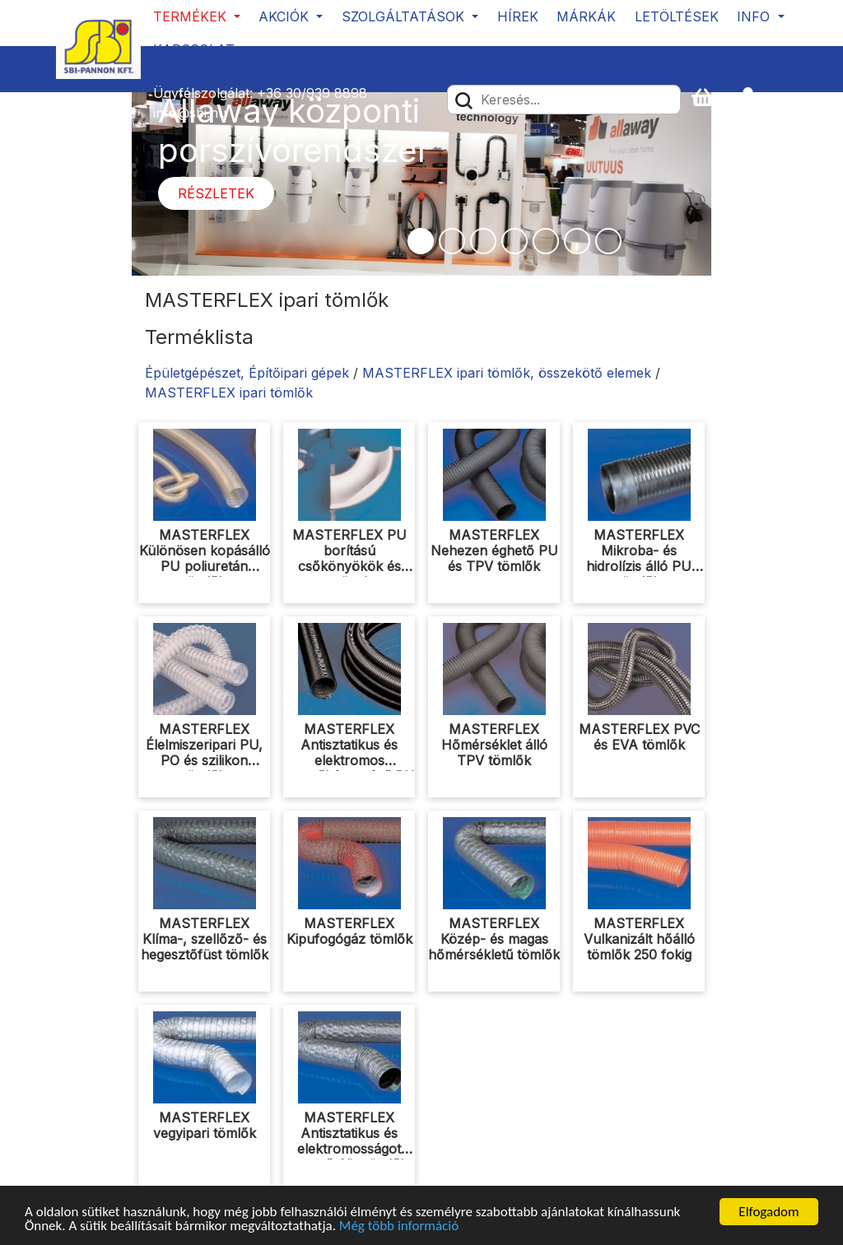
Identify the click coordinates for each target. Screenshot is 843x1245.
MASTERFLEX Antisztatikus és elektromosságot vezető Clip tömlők (349, 1141)
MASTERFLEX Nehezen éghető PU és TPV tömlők (494, 550)
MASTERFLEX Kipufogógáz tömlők (349, 931)
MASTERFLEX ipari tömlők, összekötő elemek (506, 373)
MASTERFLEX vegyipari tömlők (204, 1125)
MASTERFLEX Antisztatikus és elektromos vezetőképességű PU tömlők (349, 761)
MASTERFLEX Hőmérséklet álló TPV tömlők (494, 745)
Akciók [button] (285, 16)
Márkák (586, 16)
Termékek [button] (192, 16)
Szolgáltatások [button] (405, 16)
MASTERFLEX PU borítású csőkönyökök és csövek (349, 559)
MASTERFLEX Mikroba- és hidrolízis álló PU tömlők (639, 559)
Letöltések (677, 16)
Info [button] (755, 16)
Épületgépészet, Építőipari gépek (247, 373)
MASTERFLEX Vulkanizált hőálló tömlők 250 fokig (639, 939)
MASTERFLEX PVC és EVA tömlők (639, 737)
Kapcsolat (194, 49)
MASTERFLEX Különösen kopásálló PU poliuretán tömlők (204, 559)
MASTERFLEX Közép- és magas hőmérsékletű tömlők (494, 939)
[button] (755, 98)
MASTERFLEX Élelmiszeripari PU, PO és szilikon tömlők (204, 753)
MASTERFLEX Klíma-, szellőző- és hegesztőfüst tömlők (204, 939)
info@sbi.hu (189, 113)
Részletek (216, 193)
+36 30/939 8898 (312, 93)
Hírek (517, 16)
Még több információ (399, 1226)
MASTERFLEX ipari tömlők (229, 392)
